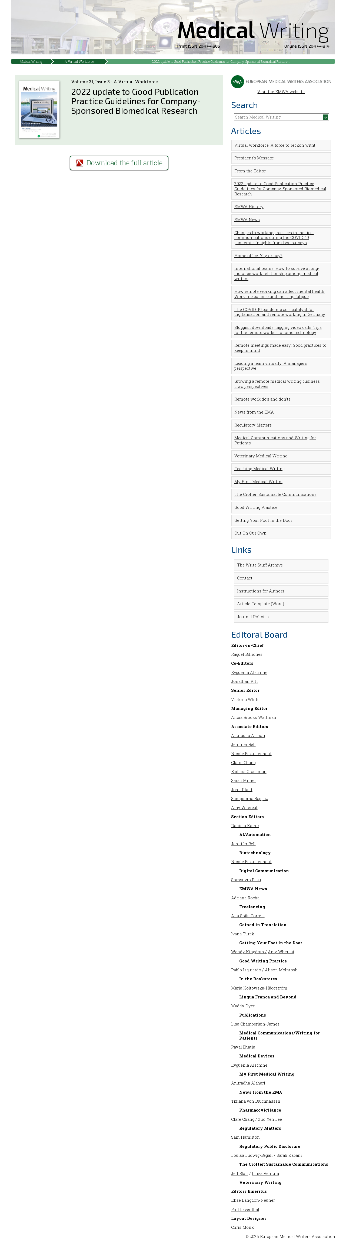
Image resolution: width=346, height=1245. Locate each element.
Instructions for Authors (260, 591)
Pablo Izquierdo (246, 969)
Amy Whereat (244, 807)
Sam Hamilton (245, 1137)
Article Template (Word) (260, 603)
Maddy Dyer (243, 1005)
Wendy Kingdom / (249, 951)
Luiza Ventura (265, 1173)
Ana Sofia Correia (248, 915)
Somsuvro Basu (246, 879)
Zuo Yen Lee (270, 1119)
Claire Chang (243, 762)
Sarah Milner (243, 780)
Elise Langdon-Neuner (253, 1200)
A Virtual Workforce (79, 61)
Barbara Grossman (249, 771)
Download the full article (119, 162)
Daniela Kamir (245, 825)
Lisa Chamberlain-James (255, 1024)
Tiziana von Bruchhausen (255, 1101)
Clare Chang (242, 1119)
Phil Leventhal (245, 1209)
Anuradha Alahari (248, 735)
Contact (244, 578)
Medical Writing (31, 61)
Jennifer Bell (243, 744)
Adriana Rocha (245, 897)
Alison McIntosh (281, 969)
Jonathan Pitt (244, 681)
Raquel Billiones (246, 654)
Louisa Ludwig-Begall (252, 1155)
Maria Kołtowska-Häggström (259, 988)
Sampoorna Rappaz (249, 798)
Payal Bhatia (243, 1047)
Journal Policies (253, 616)
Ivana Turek (242, 933)
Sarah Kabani (289, 1155)
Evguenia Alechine (249, 672)
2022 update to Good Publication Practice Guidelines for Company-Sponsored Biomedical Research (221, 61)
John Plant (241, 789)
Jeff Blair (239, 1173)
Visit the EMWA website (281, 89)
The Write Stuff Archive (260, 565)
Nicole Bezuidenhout (251, 753)
